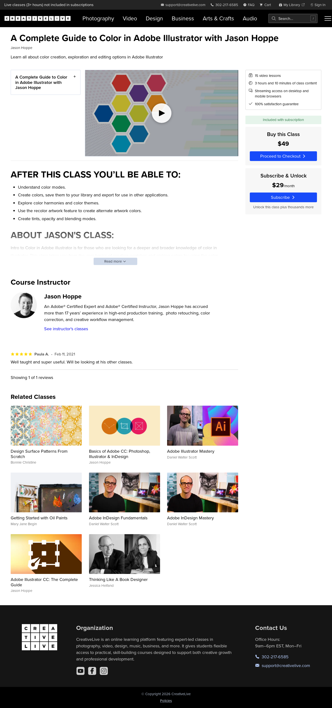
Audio (250, 18)
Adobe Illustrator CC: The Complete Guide (44, 582)
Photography (98, 18)
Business (183, 18)
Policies (166, 700)
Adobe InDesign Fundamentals (118, 518)
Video (130, 18)
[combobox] (293, 18)
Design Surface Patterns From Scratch (39, 453)
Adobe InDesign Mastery (190, 518)
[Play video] (161, 113)
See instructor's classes (66, 329)
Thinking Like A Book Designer (118, 579)
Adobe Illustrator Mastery (190, 451)
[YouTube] (80, 671)
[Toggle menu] (327, 18)
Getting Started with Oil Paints (39, 518)
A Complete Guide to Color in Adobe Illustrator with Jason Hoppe (41, 82)
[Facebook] (92, 671)
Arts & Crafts (218, 18)
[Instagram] (103, 671)
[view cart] (266, 4)
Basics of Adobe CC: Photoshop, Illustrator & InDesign (119, 453)
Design (154, 18)
